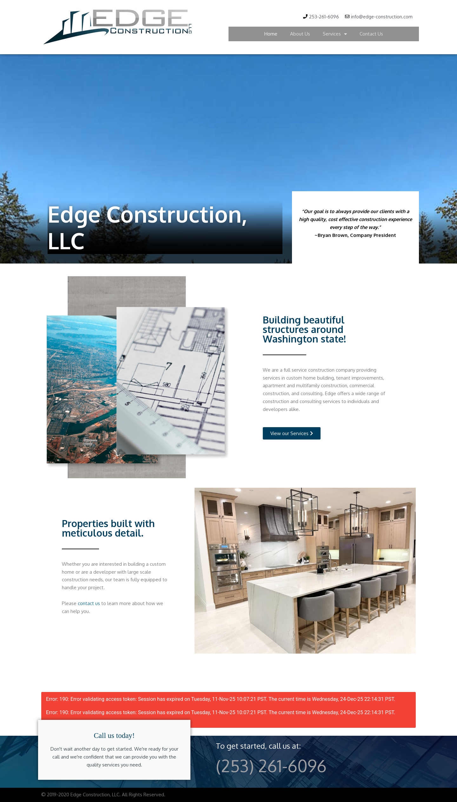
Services (335, 34)
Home (270, 34)
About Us (300, 34)
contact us (89, 603)
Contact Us (371, 34)
